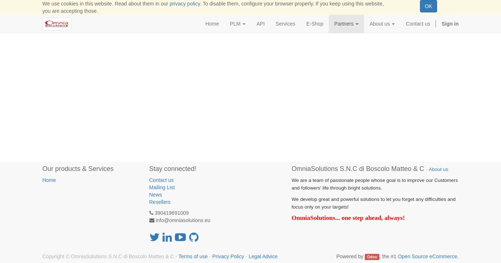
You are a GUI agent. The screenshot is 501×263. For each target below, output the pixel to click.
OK (428, 6)
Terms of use (193, 256)
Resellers (160, 202)
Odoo (372, 257)
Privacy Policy (228, 256)
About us (438, 169)
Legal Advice (263, 256)
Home (49, 180)
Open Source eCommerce (427, 256)
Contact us (161, 180)
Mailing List (162, 187)
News (155, 195)
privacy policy (184, 4)
